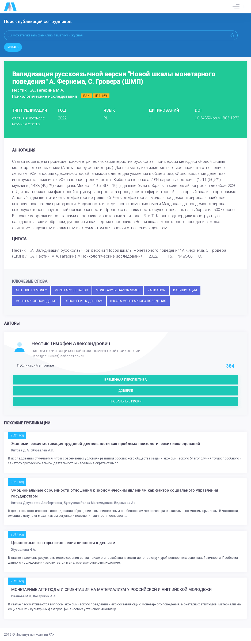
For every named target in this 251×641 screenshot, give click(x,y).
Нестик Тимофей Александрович (71, 343)
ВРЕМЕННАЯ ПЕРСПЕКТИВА (125, 380)
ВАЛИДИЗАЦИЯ (185, 290)
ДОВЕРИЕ (125, 391)
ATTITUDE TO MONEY (31, 290)
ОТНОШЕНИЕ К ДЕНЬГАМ (83, 301)
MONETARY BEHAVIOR (71, 290)
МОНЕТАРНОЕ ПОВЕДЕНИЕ (36, 301)
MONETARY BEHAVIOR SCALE (118, 290)
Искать (12, 47)
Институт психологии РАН (35, 634)
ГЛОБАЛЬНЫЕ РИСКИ (126, 401)
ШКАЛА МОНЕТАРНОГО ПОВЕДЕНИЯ (138, 301)
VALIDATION (156, 290)
